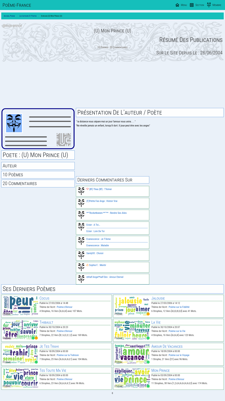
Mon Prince (160, 370)
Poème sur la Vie (177, 331)
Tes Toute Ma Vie (53, 370)
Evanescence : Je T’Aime (98, 239)
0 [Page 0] (112, 393)
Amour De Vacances (166, 346)
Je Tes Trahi (49, 346)
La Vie (156, 322)
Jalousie (158, 298)
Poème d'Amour (64, 307)
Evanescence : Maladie (97, 245)
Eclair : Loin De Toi (95, 231)
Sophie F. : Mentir (96, 265)
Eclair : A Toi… (93, 224)
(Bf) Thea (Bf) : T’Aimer (99, 189)
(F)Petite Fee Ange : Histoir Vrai (101, 201)
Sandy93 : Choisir (95, 253)
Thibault (46, 322)
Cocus (44, 298)
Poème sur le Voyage (179, 355)
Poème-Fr (16, 5)
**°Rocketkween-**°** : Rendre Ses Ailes (106, 212)
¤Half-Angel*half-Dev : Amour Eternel (104, 277)
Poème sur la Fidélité (179, 307)
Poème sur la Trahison (68, 355)
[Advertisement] (112, 85)
